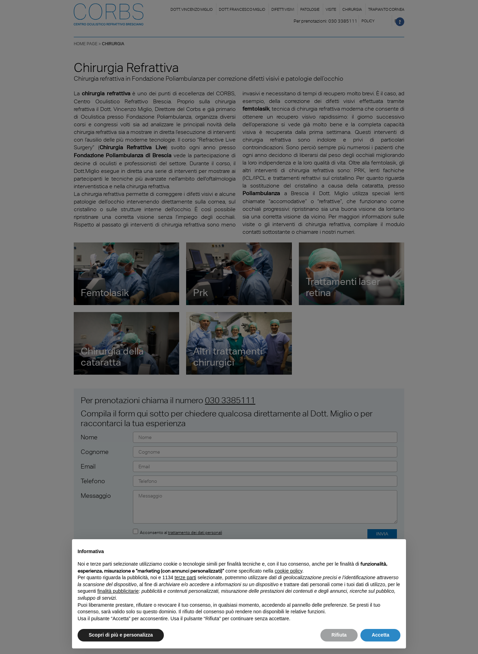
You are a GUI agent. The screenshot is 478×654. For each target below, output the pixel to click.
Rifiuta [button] (339, 635)
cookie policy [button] (288, 571)
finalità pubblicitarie (118, 591)
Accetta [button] (380, 635)
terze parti (185, 577)
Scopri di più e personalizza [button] (121, 635)
